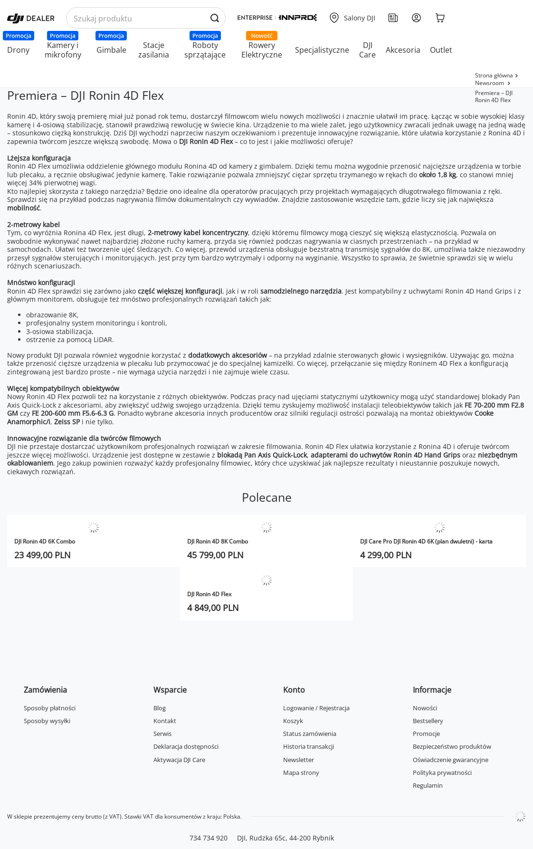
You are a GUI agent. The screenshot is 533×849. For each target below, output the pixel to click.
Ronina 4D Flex (87, 232)
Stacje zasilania (153, 50)
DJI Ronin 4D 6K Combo (44, 541)
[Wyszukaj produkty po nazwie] (146, 18)
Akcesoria (403, 50)
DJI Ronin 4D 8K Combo (217, 541)
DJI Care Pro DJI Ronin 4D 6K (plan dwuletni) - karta (426, 541)
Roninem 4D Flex (435, 363)
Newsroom (490, 83)
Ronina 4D (200, 166)
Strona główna (494, 75)
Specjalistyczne (322, 50)
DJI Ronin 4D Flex (206, 141)
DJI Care (367, 50)
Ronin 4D (21, 116)
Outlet (441, 50)
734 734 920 (209, 837)
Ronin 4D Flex (28, 166)
